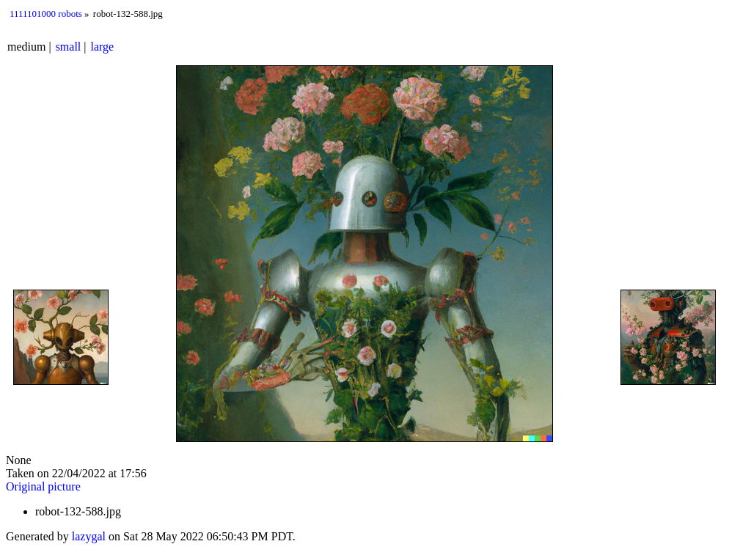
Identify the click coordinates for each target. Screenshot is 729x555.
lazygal (89, 536)
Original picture (43, 486)
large (102, 46)
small (68, 46)
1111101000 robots (46, 13)
